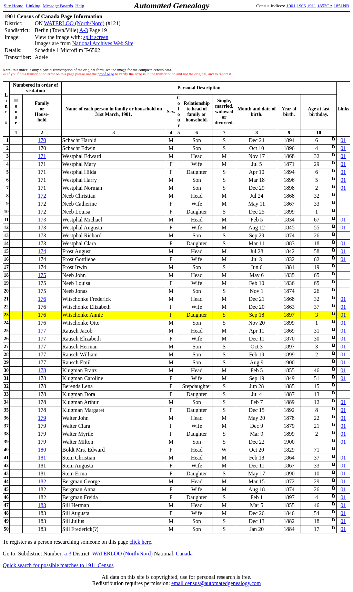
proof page (106, 74)
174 (42, 251)
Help (79, 5)
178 (42, 370)
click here (140, 542)
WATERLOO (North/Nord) (74, 23)
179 (42, 418)
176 (42, 299)
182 (42, 481)
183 (42, 505)
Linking (33, 5)
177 (42, 331)
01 (343, 140)
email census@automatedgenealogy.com (216, 583)
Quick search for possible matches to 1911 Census (58, 565)
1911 (311, 5)
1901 (291, 5)
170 (42, 140)
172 (42, 196)
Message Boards (58, 5)
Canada (184, 553)
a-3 (67, 553)
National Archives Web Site (102, 43)
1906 (301, 5)
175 (42, 275)
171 (42, 156)
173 (42, 220)
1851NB (341, 5)
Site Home (13, 5)
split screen (95, 37)
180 (42, 450)
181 (42, 458)
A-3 (83, 30)
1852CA (324, 5)
